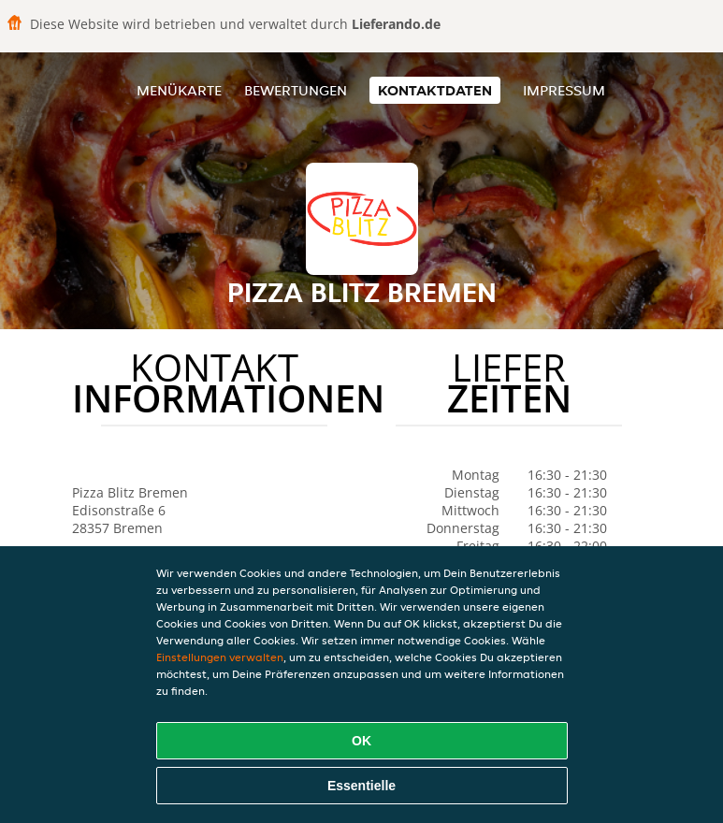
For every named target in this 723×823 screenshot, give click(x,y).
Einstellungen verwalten (219, 657)
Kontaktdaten (435, 90)
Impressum (564, 90)
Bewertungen (295, 90)
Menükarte (179, 90)
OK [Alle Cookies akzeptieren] (361, 740)
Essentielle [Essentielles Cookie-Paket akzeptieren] (361, 785)
